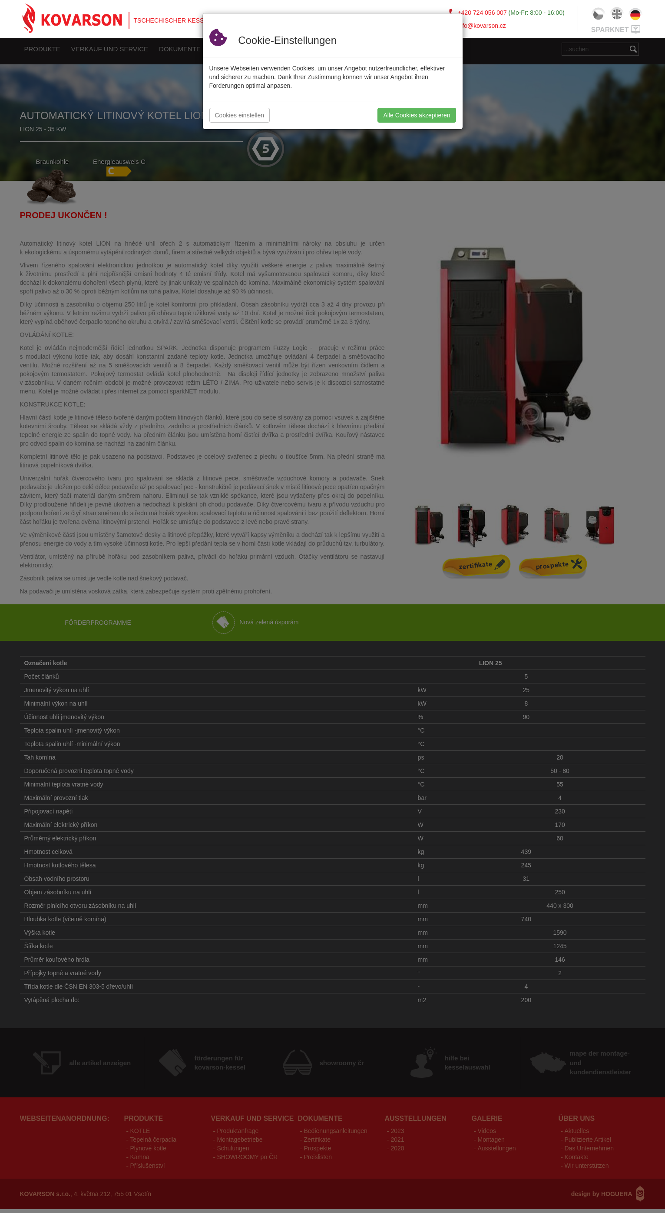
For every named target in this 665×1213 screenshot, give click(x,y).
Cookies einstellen (240, 115)
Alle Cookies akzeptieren (416, 115)
